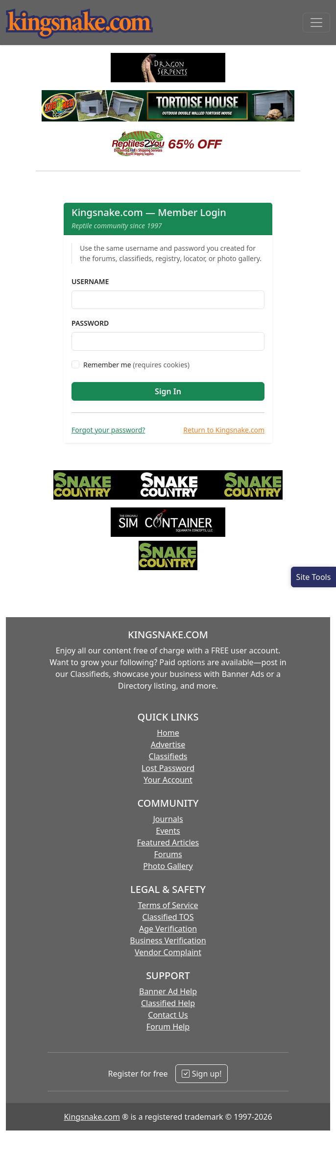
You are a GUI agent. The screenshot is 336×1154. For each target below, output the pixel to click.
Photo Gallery (168, 866)
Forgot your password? (108, 429)
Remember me (136, 364)
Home (168, 732)
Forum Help (168, 1026)
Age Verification (168, 928)
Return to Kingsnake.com (223, 429)
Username (90, 281)
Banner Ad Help (168, 991)
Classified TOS (167, 917)
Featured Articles (168, 842)
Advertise (168, 744)
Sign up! (201, 1073)
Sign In (168, 391)
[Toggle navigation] (316, 22)
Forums (168, 854)
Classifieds (168, 756)
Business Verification (168, 940)
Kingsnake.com (92, 1116)
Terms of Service (168, 905)
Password (90, 323)
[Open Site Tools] (313, 577)
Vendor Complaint (168, 952)
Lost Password (168, 768)
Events (168, 830)
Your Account (168, 779)
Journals (168, 819)
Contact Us (168, 1015)
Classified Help (168, 1003)
